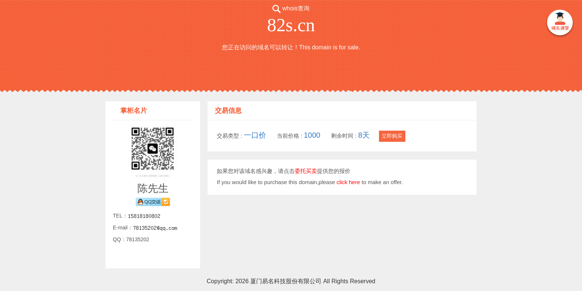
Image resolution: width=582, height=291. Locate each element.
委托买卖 (306, 171)
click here (348, 182)
